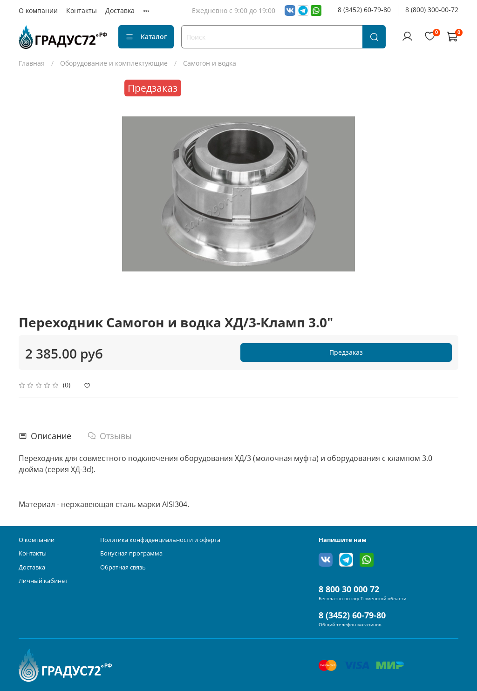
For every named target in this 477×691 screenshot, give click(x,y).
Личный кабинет (43, 581)
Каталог (146, 36)
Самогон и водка (209, 63)
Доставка (120, 10)
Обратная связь (123, 567)
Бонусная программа (131, 553)
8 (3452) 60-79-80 (364, 9)
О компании (38, 10)
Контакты (81, 10)
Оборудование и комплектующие (114, 63)
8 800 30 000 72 (349, 589)
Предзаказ (346, 352)
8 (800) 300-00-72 (431, 9)
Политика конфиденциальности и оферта (160, 540)
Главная (32, 63)
